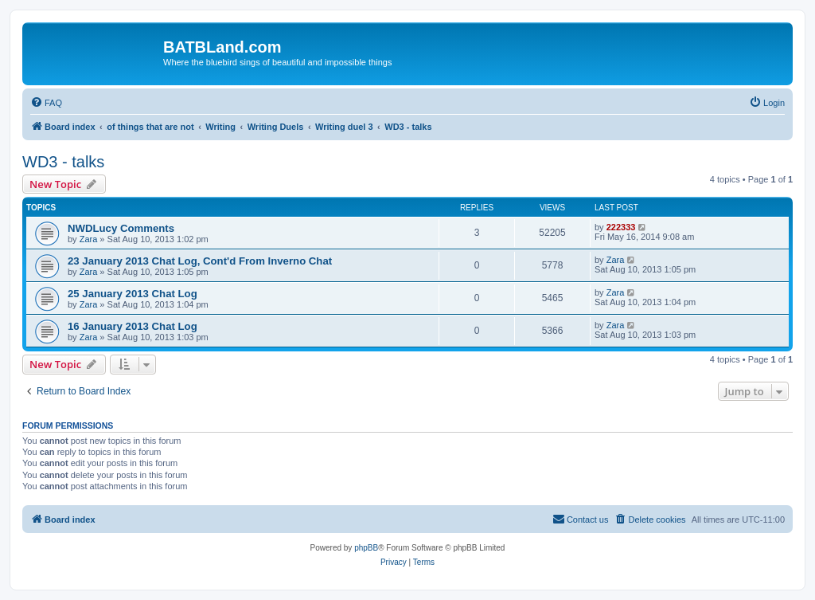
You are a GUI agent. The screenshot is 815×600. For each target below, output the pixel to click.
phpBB (366, 547)
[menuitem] (46, 102)
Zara (89, 239)
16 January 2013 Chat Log (132, 326)
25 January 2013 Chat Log (132, 294)
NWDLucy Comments (121, 228)
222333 (621, 227)
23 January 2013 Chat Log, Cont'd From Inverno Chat (200, 261)
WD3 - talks (63, 162)
